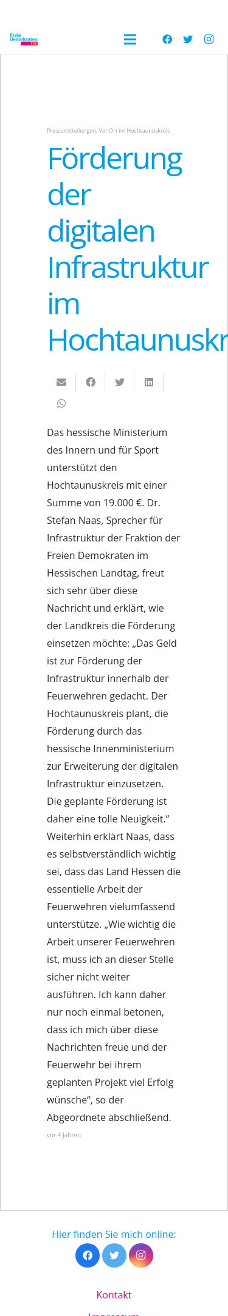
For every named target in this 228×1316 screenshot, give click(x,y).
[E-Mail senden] (61, 382)
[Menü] (130, 39)
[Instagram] (208, 39)
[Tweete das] (119, 382)
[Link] (24, 39)
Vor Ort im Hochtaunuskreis (134, 130)
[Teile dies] (90, 382)
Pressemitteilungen (71, 130)
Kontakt (114, 1294)
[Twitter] (188, 39)
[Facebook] (167, 39)
